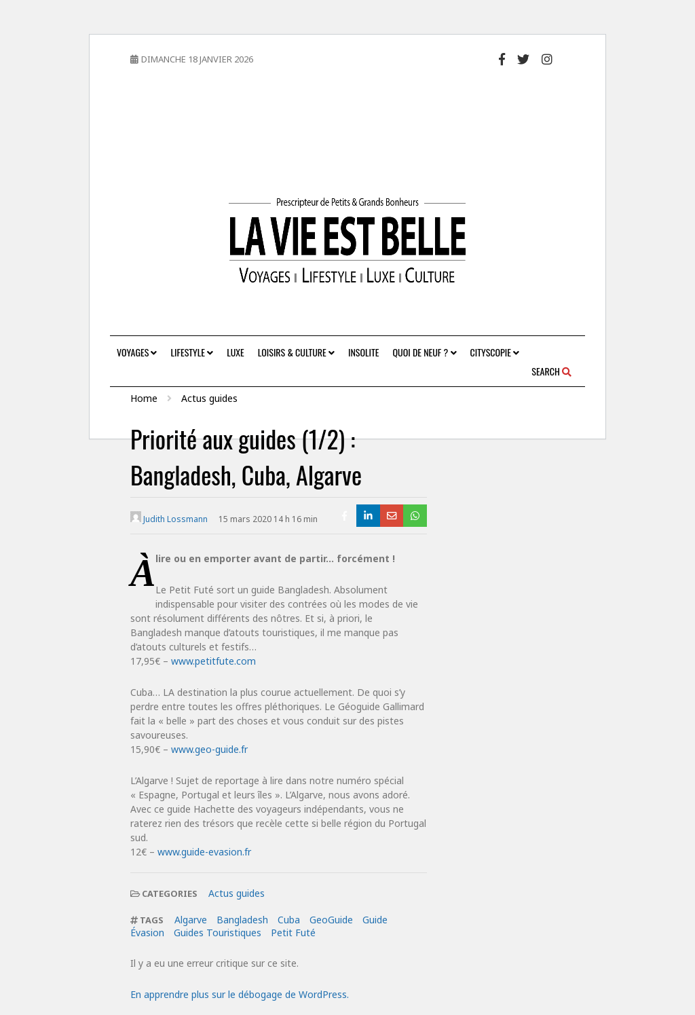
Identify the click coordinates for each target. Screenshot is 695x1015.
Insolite (363, 352)
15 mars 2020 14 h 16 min (268, 519)
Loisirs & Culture (296, 352)
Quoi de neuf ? (425, 352)
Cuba (289, 919)
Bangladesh (242, 919)
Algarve (190, 919)
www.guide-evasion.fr (204, 851)
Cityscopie (495, 352)
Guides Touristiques (217, 932)
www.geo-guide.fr (209, 749)
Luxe (235, 352)
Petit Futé (293, 932)
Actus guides (236, 893)
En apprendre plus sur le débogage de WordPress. (239, 994)
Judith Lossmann (169, 518)
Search (551, 371)
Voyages (137, 352)
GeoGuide (331, 919)
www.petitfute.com (213, 660)
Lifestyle (191, 352)
